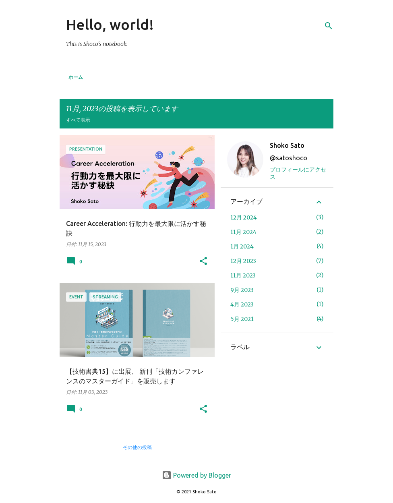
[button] (203, 261)
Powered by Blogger (196, 475)
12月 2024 (243, 217)
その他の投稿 (137, 447)
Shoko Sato (287, 145)
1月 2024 (242, 246)
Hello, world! (110, 24)
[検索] (328, 25)
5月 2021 (242, 319)
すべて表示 (78, 119)
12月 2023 (243, 261)
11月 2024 (243, 232)
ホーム (75, 77)
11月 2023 (243, 275)
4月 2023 (242, 304)
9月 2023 (242, 290)
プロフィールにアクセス (298, 173)
